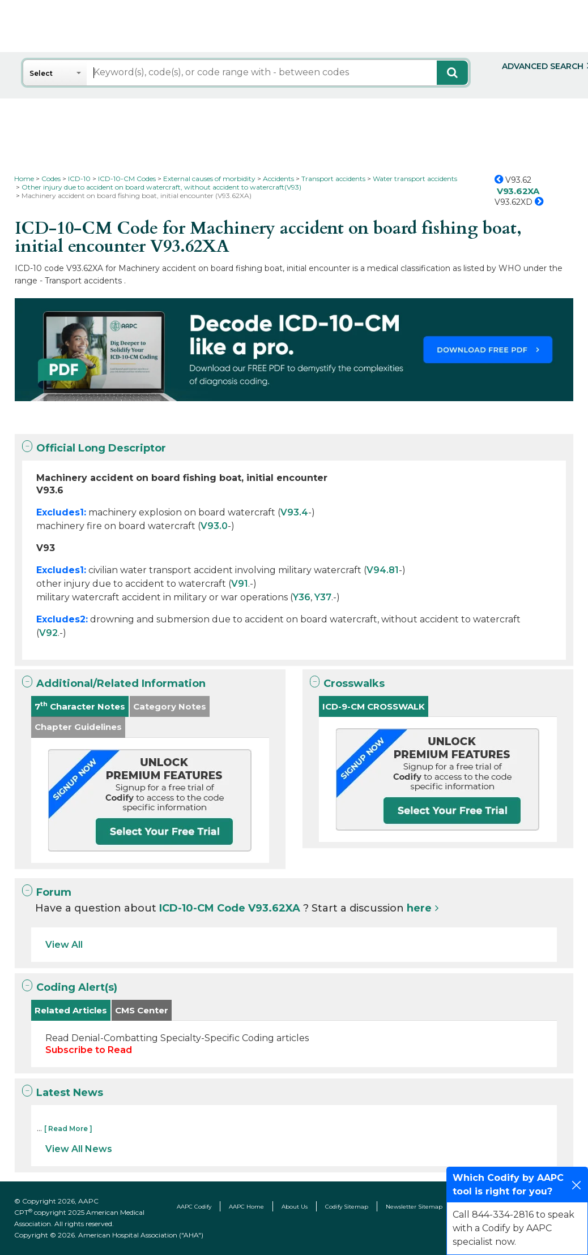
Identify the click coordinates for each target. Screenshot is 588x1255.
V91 (239, 583)
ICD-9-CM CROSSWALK (373, 706)
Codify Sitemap (346, 1206)
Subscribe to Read (88, 1050)
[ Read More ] (68, 1128)
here (419, 908)
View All (64, 944)
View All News (78, 1149)
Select (41, 73)
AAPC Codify (194, 1206)
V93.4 (294, 512)
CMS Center (141, 1010)
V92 (48, 633)
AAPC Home (246, 1206)
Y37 (322, 597)
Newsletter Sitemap (414, 1206)
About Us (295, 1206)
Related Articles (71, 1010)
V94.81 (383, 570)
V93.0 (214, 526)
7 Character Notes (80, 706)
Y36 (301, 597)
